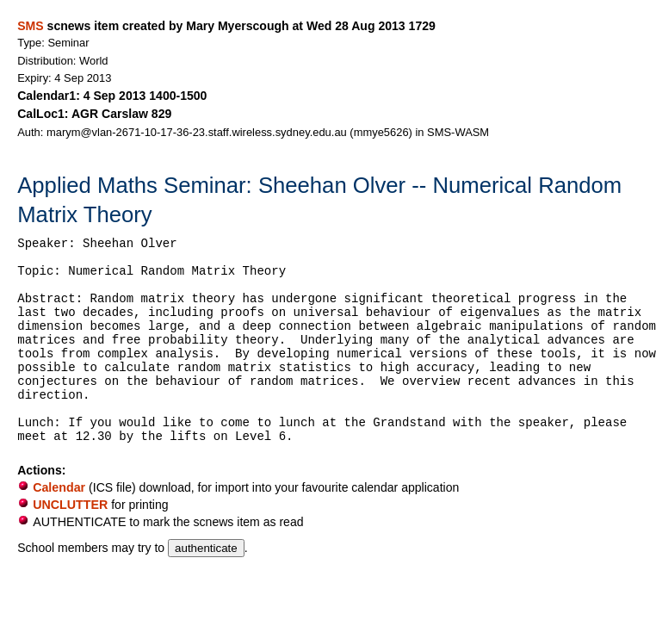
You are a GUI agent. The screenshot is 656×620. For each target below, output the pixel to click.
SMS (30, 26)
